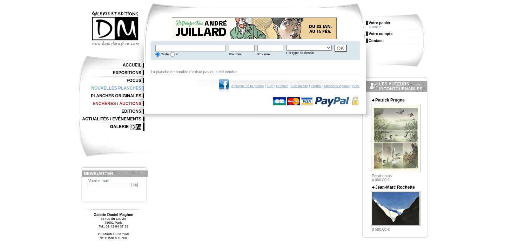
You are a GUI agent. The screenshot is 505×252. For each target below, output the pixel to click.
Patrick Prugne (390, 100)
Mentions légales (336, 86)
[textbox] (190, 48)
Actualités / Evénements (111, 119)
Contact (282, 86)
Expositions (127, 72)
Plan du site (299, 86)
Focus (134, 80)
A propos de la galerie (247, 86)
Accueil (132, 65)
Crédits (316, 86)
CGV (355, 86)
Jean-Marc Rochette (395, 187)
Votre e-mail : (99, 180)
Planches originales (116, 95)
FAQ (270, 86)
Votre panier (379, 23)
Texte (164, 54)
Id (177, 54)
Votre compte (380, 33)
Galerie (119, 126)
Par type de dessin (300, 53)
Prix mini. (235, 54)
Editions (131, 111)
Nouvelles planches (116, 88)
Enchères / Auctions (117, 103)
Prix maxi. (264, 54)
